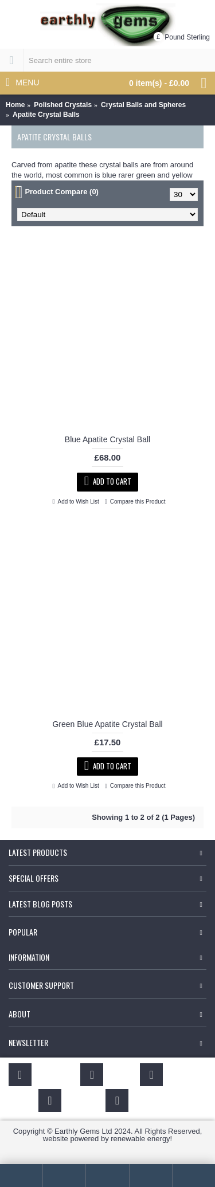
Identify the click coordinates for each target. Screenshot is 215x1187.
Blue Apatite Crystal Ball (107, 439)
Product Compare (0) (62, 191)
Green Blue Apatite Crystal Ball (107, 724)
